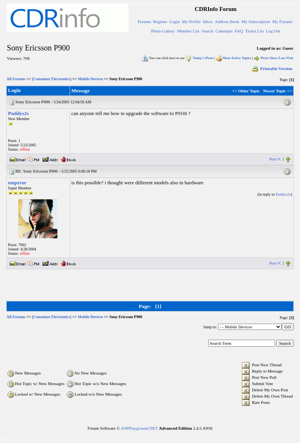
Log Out (273, 31)
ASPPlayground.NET (139, 428)
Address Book (227, 21)
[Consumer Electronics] (51, 79)
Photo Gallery (163, 31)
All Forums (16, 79)
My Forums (282, 21)
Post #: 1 (276, 159)
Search (207, 31)
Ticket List (254, 31)
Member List (188, 31)
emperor (17, 182)
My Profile (191, 21)
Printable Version (272, 68)
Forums (144, 21)
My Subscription (255, 21)
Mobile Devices (90, 79)
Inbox (208, 21)
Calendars (224, 31)
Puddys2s (18, 113)
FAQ (239, 31)
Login (175, 21)
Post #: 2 (276, 263)
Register (160, 21)
